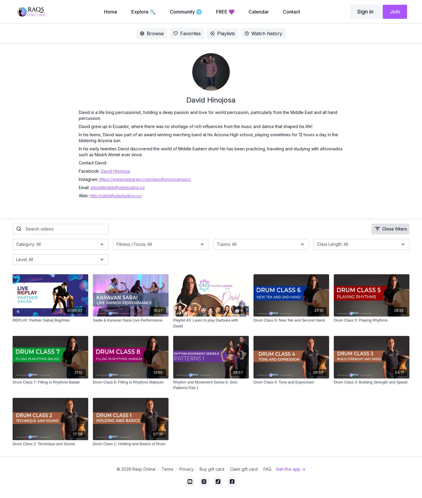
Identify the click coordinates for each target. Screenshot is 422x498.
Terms (167, 469)
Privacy (186, 469)
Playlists (222, 33)
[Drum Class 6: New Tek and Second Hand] (291, 320)
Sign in (365, 12)
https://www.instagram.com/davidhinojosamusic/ (144, 179)
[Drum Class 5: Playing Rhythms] (371, 320)
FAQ (267, 469)
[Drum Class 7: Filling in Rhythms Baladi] (50, 382)
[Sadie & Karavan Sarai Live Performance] (131, 320)
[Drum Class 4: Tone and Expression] (291, 382)
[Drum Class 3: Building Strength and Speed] (371, 382)
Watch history (263, 33)
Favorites (187, 33)
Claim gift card (244, 469)
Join (395, 12)
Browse (152, 33)
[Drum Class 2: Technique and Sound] (50, 444)
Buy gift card (212, 469)
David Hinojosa (115, 171)
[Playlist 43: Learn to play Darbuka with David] (211, 323)
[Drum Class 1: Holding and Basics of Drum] (131, 444)
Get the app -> (290, 469)
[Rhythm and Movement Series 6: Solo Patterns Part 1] (211, 385)
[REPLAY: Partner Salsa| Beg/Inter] (50, 320)
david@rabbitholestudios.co (118, 187)
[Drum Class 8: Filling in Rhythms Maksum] (131, 382)
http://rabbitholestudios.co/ (116, 195)
